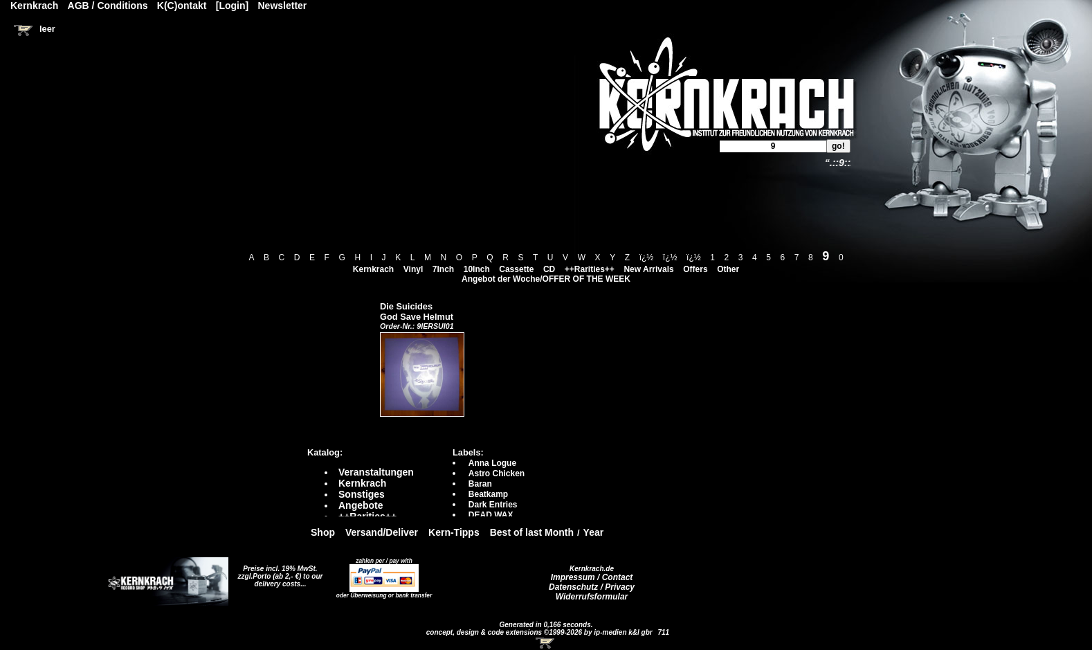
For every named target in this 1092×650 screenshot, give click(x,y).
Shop (323, 532)
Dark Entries (493, 504)
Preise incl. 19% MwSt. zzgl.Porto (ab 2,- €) (278, 572)
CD (549, 269)
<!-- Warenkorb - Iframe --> (546, 643)
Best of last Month (532, 532)
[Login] (232, 5)
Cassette (516, 269)
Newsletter (282, 5)
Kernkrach (373, 269)
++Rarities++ (590, 269)
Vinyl (413, 269)
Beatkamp (488, 494)
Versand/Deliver (381, 532)
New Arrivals (648, 269)
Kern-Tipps (454, 532)
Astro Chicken (496, 473)
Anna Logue (492, 463)
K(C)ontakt (182, 5)
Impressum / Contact (592, 577)
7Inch (443, 269)
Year (593, 532)
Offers (695, 269)
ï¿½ (646, 257)
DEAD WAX (490, 515)
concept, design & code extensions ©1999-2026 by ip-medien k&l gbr (540, 632)
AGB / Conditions (108, 5)
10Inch (477, 269)
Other (728, 269)
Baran (480, 484)
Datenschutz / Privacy (592, 587)
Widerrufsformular (592, 597)
